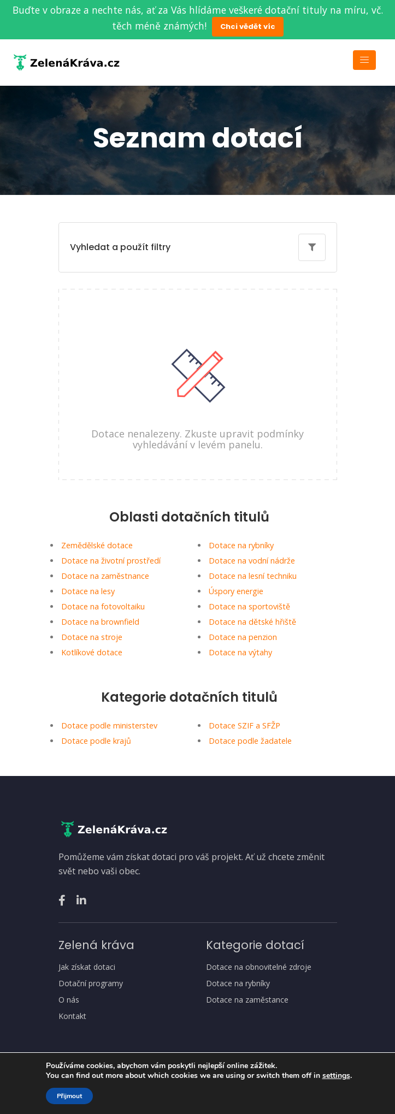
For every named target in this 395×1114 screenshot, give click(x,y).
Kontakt (72, 1016)
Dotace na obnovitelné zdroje (258, 967)
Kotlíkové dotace (91, 652)
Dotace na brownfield (100, 622)
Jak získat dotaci (86, 967)
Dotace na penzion (243, 637)
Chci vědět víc (247, 26)
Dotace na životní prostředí (111, 560)
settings (336, 1076)
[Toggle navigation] (364, 60)
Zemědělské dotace (97, 545)
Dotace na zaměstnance (105, 576)
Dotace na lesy (88, 591)
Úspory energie (236, 591)
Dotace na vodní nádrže (252, 560)
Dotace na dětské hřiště (252, 622)
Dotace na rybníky (241, 545)
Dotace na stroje (91, 637)
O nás (68, 1000)
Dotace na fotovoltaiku (103, 606)
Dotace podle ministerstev (109, 725)
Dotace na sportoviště (249, 606)
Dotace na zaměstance (247, 1000)
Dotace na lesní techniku (253, 576)
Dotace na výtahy (240, 652)
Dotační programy (90, 983)
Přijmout (69, 1096)
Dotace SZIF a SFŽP (244, 725)
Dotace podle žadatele (250, 741)
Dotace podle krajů (96, 741)
